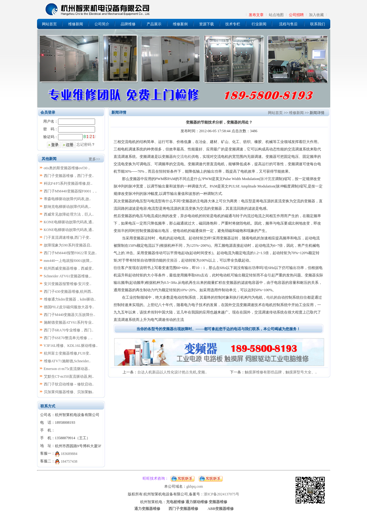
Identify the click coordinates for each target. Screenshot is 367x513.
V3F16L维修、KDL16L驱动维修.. (71, 345)
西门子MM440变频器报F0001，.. (70, 191)
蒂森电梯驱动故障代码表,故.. (67, 199)
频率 (121, 231)
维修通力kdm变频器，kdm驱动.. (70, 299)
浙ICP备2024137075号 (221, 494)
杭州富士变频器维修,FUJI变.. (67, 353)
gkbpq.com (194, 486)
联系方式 (47, 406)
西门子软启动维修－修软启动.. (69, 384)
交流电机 (184, 156)
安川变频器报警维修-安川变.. (67, 284)
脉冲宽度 (267, 179)
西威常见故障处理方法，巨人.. (69, 214)
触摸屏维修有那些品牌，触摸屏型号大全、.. (281, 372)
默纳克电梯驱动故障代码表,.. (67, 206)
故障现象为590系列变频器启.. (68, 245)
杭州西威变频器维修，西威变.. (69, 268)
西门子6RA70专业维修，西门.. (69, 330)
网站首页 (49, 24)
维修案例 (180, 24)
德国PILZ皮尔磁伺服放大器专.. (69, 307)
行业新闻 (259, 24)
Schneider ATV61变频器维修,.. (68, 276)
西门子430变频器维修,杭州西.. (68, 291)
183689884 (69, 454)
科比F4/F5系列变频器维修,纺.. (68, 183)
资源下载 (206, 24)
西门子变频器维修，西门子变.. (69, 176)
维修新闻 (75, 24)
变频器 (171, 260)
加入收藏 (316, 15)
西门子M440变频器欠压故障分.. (69, 315)
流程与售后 (288, 24)
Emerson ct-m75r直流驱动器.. (67, 369)
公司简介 (101, 24)
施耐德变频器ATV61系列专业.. (69, 322)
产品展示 (154, 24)
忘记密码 (84, 144)
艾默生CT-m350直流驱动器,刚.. (69, 376)
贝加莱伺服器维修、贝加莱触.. (69, 392)
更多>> (94, 159)
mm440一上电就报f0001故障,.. (68, 261)
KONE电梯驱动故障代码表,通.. (69, 222)
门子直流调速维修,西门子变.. (67, 237)
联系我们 (317, 24)
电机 (270, 297)
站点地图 (276, 15)
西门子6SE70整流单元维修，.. (68, 338)
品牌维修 (128, 24)
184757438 (69, 461)
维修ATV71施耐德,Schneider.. (67, 361)
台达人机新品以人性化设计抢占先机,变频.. (172, 372)
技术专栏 (232, 24)
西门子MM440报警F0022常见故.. (70, 253)
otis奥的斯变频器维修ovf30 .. (67, 168)
